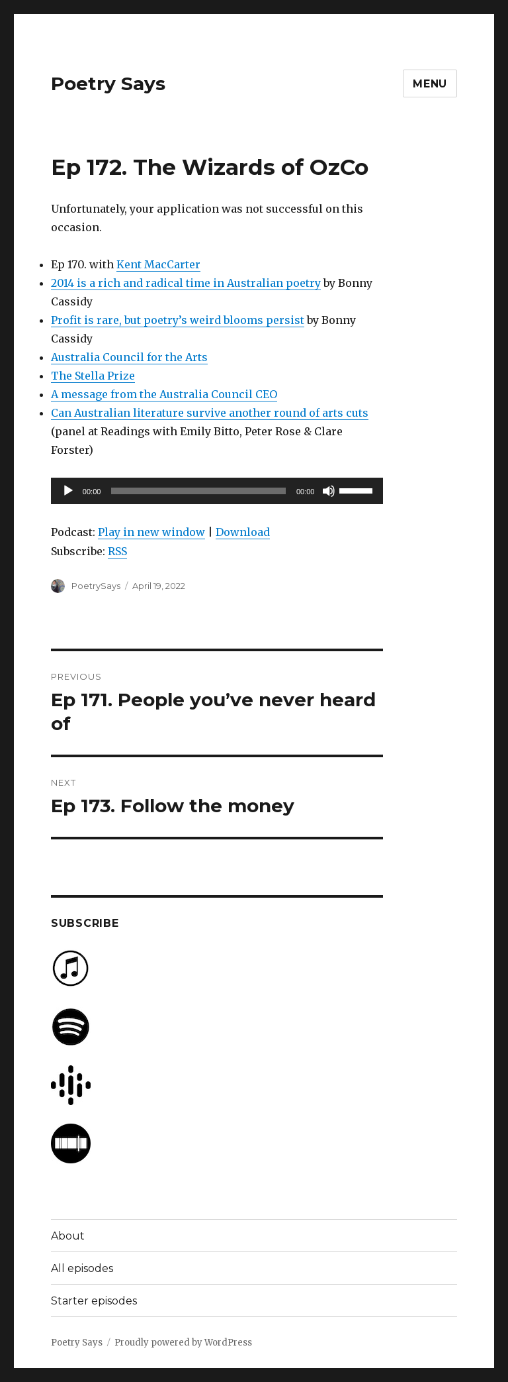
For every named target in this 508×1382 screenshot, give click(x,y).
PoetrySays (95, 585)
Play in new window (151, 532)
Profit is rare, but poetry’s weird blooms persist (177, 320)
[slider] (198, 491)
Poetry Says (108, 83)
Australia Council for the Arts (129, 357)
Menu (430, 84)
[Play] (68, 491)
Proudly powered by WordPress (183, 1342)
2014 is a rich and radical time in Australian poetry (186, 283)
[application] (217, 491)
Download (243, 532)
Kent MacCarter (158, 264)
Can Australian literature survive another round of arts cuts (209, 412)
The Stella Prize (93, 375)
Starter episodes (94, 1301)
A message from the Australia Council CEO (164, 394)
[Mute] (328, 491)
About (68, 1236)
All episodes (82, 1268)
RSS (117, 551)
